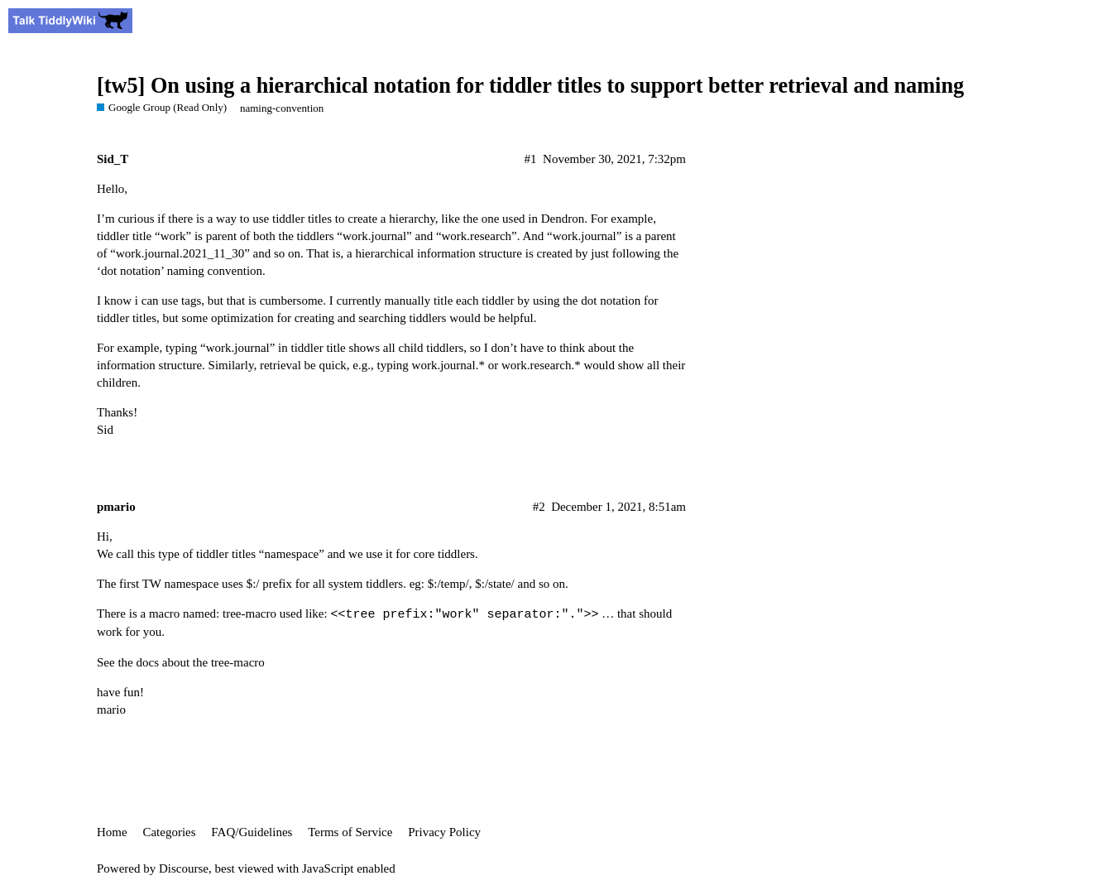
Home (112, 832)
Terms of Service (350, 832)
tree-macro (238, 662)
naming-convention (282, 108)
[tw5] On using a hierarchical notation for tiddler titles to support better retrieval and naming (530, 86)
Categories (168, 832)
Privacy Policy (444, 832)
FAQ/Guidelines (251, 832)
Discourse (183, 868)
